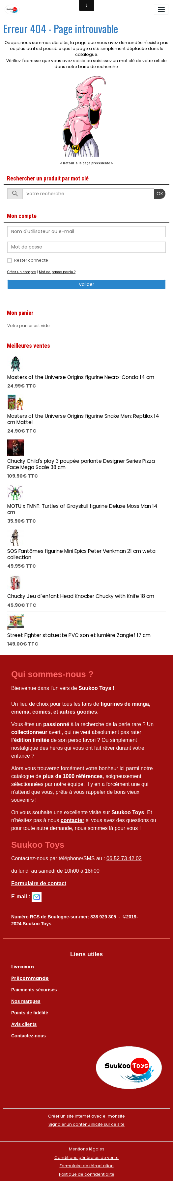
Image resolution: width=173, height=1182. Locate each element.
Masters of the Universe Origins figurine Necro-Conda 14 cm (80, 377)
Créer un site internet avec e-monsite (86, 1116)
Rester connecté (31, 260)
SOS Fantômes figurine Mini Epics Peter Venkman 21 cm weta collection (81, 554)
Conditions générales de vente (86, 1157)
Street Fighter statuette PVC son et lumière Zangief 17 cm (79, 635)
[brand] (13, 9)
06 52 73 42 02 (124, 858)
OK (160, 193)
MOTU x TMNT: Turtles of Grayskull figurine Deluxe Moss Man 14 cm (82, 509)
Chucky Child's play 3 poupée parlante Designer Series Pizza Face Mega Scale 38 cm (81, 464)
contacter (72, 820)
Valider (86, 284)
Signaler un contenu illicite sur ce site (86, 1124)
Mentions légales (86, 1149)
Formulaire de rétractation (87, 1166)
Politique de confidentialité (86, 1174)
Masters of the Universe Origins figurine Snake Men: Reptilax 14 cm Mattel (83, 419)
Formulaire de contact (38, 883)
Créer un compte (21, 272)
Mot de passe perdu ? (57, 272)
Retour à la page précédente (86, 163)
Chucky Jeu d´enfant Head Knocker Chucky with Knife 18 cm (80, 596)
